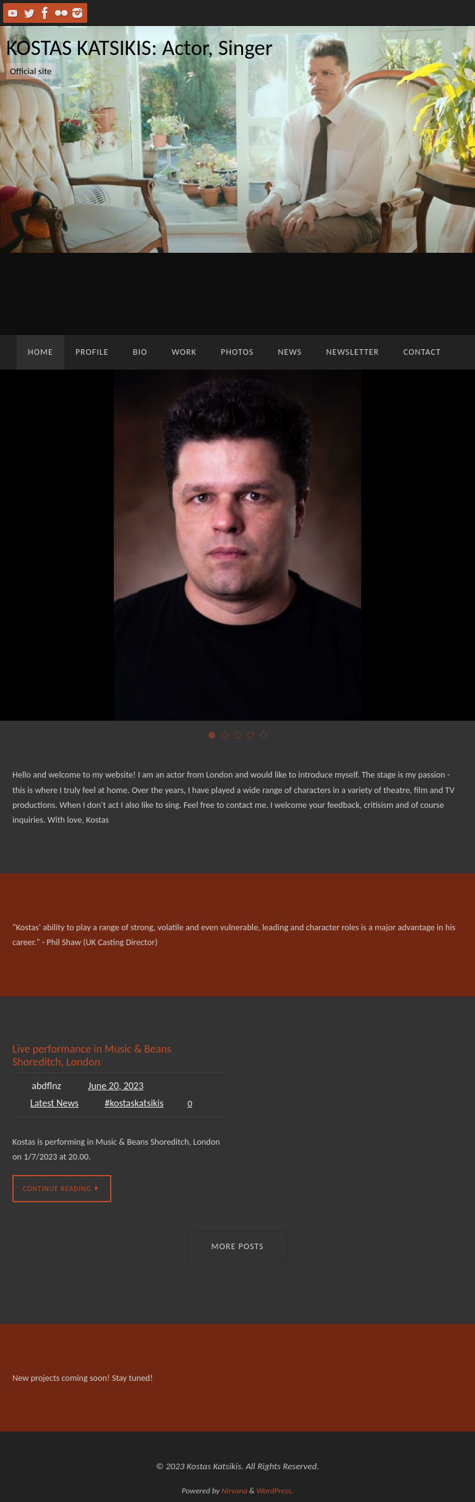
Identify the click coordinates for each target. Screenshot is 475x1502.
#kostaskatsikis (134, 1103)
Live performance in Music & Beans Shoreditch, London (91, 1055)
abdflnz (46, 1086)
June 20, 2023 (115, 1086)
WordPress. (275, 1490)
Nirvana (234, 1490)
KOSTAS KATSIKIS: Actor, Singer (139, 48)
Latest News (54, 1103)
